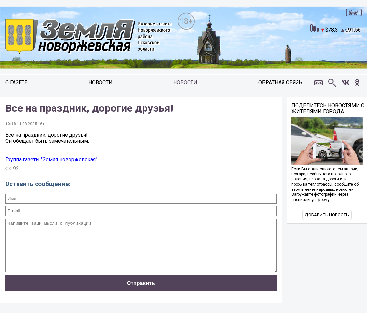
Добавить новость (327, 214)
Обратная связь (280, 82)
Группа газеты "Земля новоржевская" (51, 159)
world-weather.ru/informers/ (338, 53)
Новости (100, 82)
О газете (16, 82)
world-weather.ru (338, 47)
